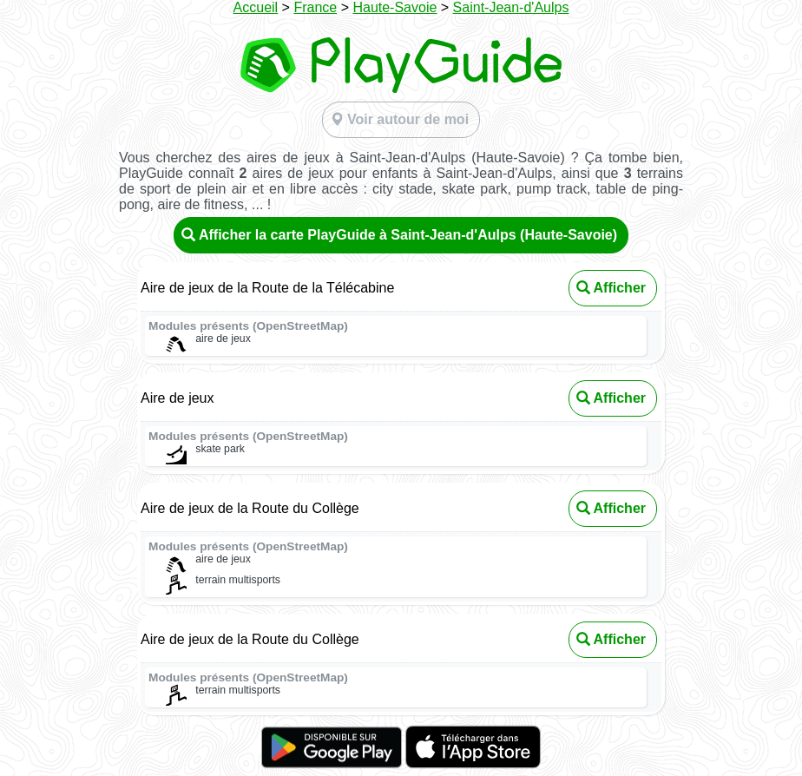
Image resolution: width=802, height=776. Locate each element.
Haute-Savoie (394, 7)
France (315, 7)
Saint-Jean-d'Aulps (511, 7)
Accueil (256, 7)
